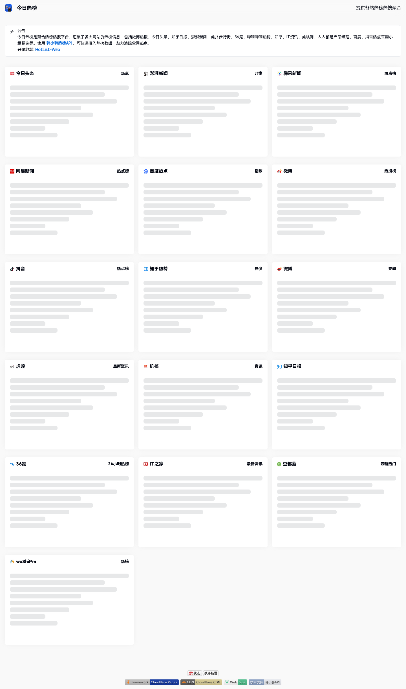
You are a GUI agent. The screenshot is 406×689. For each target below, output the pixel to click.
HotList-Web (47, 49)
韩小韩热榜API (59, 43)
